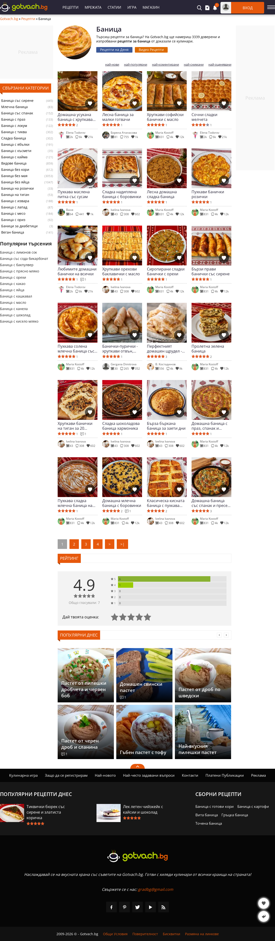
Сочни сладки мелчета (204, 117)
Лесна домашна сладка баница (162, 194)
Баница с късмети (16, 151)
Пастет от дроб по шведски (199, 692)
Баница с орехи (13, 277)
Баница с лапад (14, 207)
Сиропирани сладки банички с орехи (166, 271)
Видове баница (14, 163)
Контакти (190, 775)
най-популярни (135, 64)
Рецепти (70, 7)
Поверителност (145, 934)
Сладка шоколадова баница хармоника (121, 426)
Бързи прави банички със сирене (211, 271)
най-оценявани (219, 64)
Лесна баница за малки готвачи (118, 117)
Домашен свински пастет (141, 687)
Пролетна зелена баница (208, 348)
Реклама (258, 775)
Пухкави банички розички (208, 194)
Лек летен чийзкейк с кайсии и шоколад (143, 809)
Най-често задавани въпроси (149, 775)
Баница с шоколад (15, 315)
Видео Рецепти (151, 49)
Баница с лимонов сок (18, 252)
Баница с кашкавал (16, 296)
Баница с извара (15, 201)
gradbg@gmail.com (155, 889)
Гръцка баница (234, 814)
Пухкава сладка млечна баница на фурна (75, 503)
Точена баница (208, 823)
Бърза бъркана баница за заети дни (166, 426)
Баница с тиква (14, 132)
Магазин (151, 7)
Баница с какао (12, 283)
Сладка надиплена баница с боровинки (121, 194)
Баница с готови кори (214, 806)
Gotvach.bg (9, 19)
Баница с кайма (14, 157)
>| (122, 544)
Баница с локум (14, 126)
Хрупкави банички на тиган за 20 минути (75, 426)
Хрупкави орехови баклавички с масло (121, 271)
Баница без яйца (15, 182)
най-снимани (194, 64)
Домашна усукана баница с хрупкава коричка (75, 117)
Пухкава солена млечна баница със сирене (76, 348)
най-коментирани (165, 64)
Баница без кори (15, 170)
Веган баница (12, 232)
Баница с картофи (253, 806)
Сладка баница (13, 138)
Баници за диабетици (19, 226)
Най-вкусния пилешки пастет (198, 749)
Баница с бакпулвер (17, 265)
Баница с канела (14, 308)
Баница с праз (13, 119)
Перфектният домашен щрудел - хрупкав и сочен (164, 348)
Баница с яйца (12, 290)
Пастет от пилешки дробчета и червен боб (83, 689)
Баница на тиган (15, 195)
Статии (114, 7)
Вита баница (206, 814)
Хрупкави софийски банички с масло (165, 117)
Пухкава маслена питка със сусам (74, 194)
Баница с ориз (13, 220)
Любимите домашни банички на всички (77, 271)
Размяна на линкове (202, 934)
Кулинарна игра (23, 775)
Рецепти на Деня (114, 49)
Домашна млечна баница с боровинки (121, 503)
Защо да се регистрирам (66, 775)
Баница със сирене (17, 101)
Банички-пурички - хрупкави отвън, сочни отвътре (120, 348)
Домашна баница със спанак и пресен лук (211, 503)
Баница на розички (17, 188)
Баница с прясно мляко (19, 271)
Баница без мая (14, 176)
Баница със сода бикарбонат (24, 258)
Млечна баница (14, 107)
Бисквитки (171, 934)
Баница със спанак (17, 113)
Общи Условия (115, 934)
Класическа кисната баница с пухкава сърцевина (166, 503)
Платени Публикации (225, 775)
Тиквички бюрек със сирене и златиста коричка (46, 812)
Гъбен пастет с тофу (143, 752)
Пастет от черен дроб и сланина (80, 744)
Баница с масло (13, 302)
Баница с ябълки (15, 144)
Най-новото (105, 775)
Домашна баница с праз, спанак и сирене (209, 426)
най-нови (112, 64)
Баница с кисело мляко (19, 321)
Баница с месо (13, 213)
